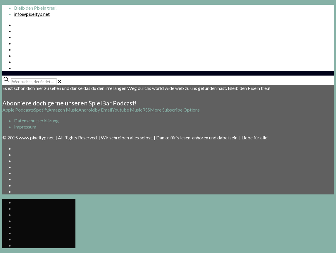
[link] (59, 81)
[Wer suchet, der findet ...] (34, 81)
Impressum (25, 126)
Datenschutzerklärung (36, 120)
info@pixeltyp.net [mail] (32, 14)
